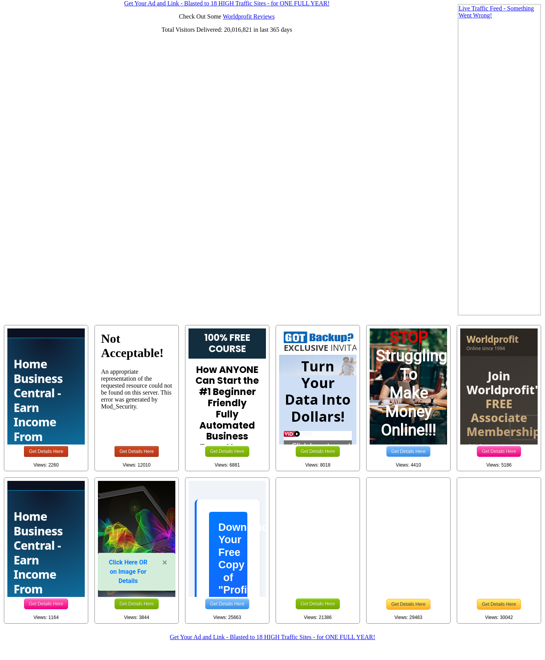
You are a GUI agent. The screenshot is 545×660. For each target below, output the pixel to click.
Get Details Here (46, 451)
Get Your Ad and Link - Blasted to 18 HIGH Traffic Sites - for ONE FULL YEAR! (272, 637)
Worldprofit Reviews (248, 16)
